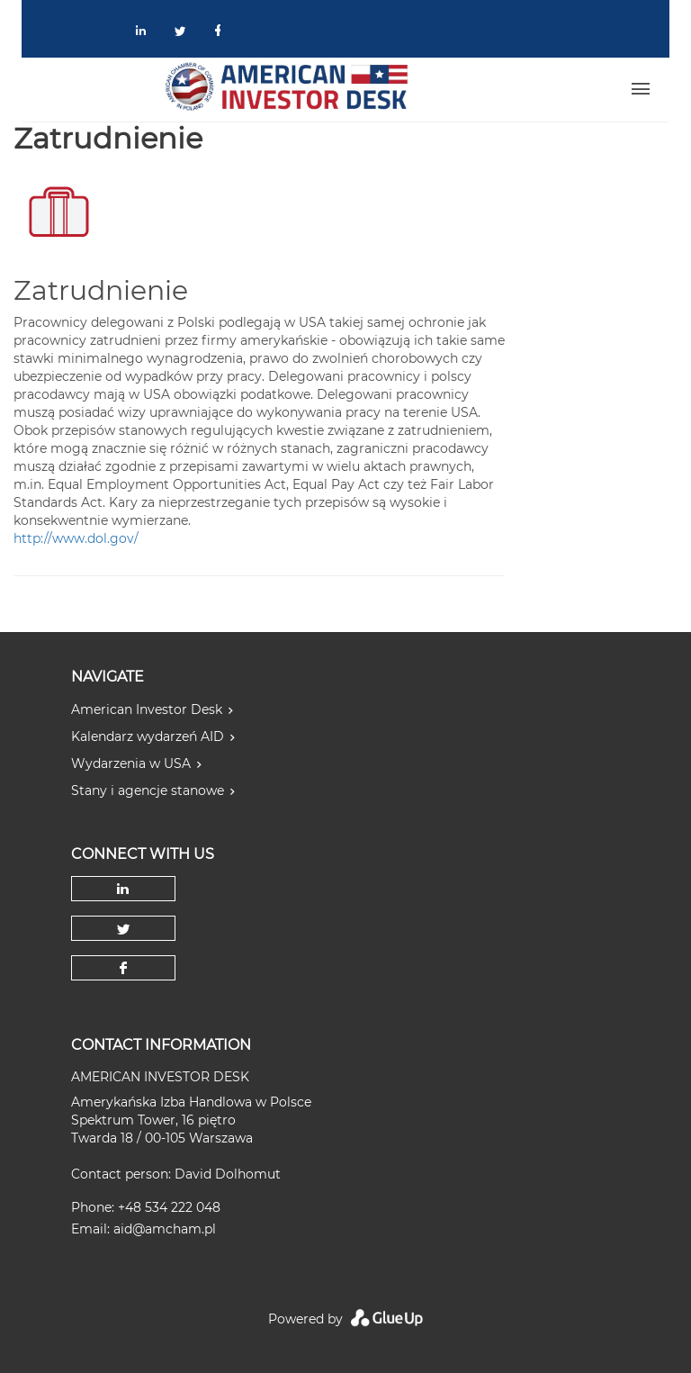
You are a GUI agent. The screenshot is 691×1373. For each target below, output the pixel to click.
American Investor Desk (146, 709)
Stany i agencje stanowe (147, 790)
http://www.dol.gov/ (76, 538)
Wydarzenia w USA (131, 763)
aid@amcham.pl (164, 1229)
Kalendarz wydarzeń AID (147, 736)
